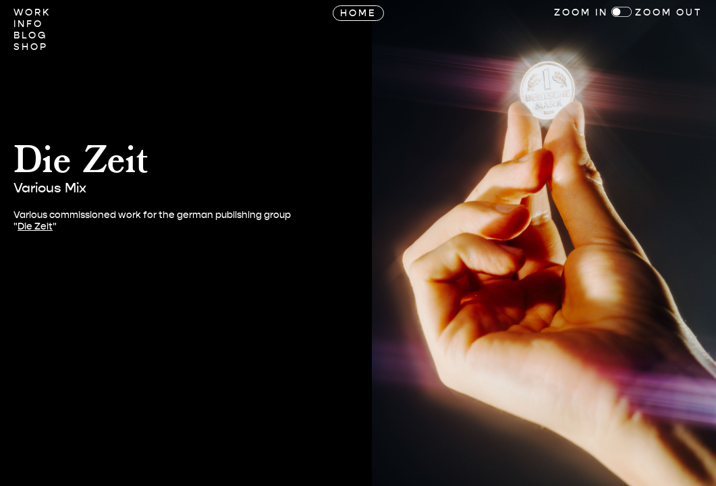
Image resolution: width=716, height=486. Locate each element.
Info (28, 24)
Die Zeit (35, 226)
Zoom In (581, 12)
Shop (30, 47)
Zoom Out (669, 12)
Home (358, 13)
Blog (30, 35)
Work (32, 12)
